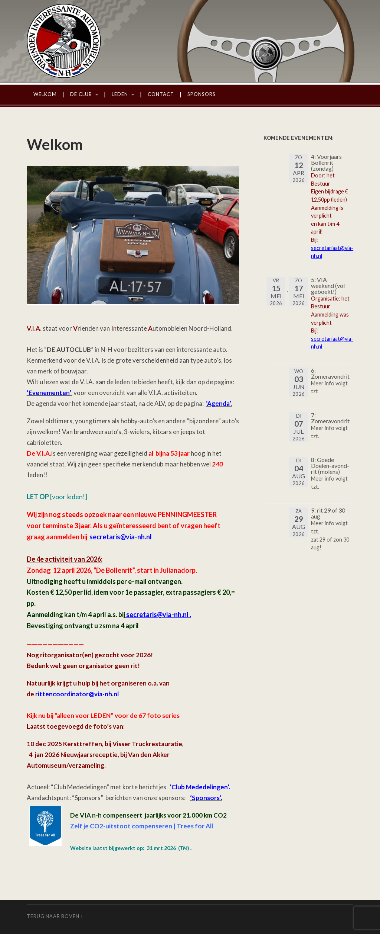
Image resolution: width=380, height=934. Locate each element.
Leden (120, 94)
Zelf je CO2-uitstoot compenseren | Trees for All (141, 826)
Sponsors (201, 94)
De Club (81, 94)
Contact (161, 94)
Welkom (45, 94)
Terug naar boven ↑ (55, 916)
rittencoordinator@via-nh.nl (77, 694)
